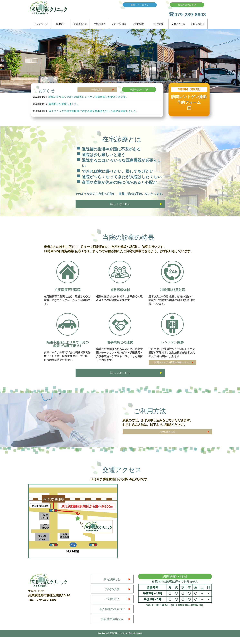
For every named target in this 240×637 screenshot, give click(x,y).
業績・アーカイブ (140, 5)
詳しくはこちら (120, 204)
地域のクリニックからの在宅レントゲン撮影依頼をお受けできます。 (88, 96)
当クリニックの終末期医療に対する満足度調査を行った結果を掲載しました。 (93, 111)
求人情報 (158, 24)
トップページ (40, 24)
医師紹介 (60, 24)
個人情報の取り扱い (112, 609)
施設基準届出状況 (112, 619)
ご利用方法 (138, 24)
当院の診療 (99, 24)
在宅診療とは (80, 24)
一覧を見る (97, 89)
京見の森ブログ (187, 5)
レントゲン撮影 (119, 24)
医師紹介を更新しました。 (63, 103)
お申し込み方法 (167, 431)
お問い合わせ (198, 24)
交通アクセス (178, 24)
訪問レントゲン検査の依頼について (172, 362)
